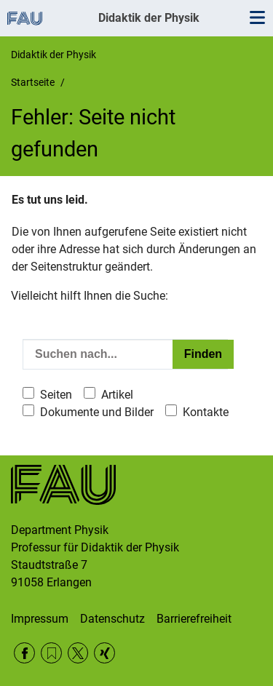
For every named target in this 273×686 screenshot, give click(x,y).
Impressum (39, 619)
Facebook (24, 652)
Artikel (117, 395)
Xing (104, 652)
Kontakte (206, 412)
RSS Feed (51, 652)
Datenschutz (112, 619)
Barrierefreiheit (194, 619)
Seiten (56, 395)
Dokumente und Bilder (97, 412)
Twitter (78, 652)
